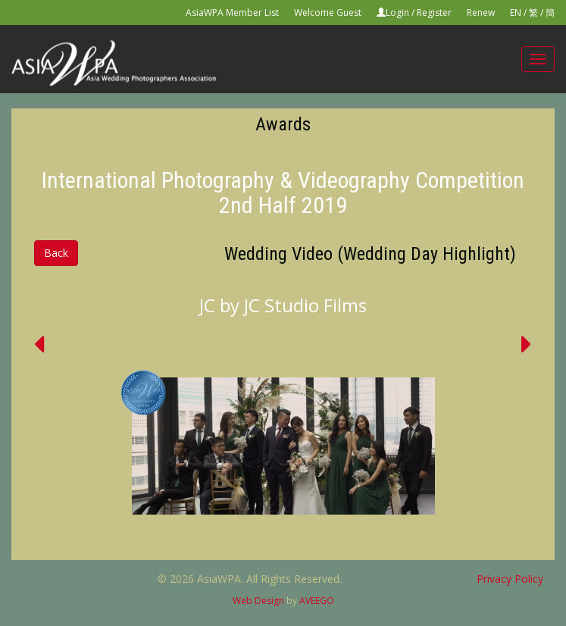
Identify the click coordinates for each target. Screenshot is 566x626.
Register (434, 12)
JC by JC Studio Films (283, 305)
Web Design (258, 600)
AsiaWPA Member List (232, 12)
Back (56, 253)
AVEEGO (316, 600)
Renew (481, 12)
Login (397, 12)
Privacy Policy (510, 578)
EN (515, 12)
